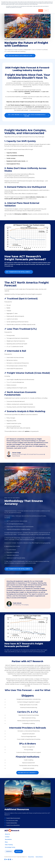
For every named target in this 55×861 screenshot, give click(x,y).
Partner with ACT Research (27, 772)
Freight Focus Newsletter (13, 825)
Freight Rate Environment (13, 818)
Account (18, 851)
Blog (6, 842)
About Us (7, 834)
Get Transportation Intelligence (18, 271)
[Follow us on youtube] (6, 859)
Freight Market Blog (11, 822)
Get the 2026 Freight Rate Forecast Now (20, 55)
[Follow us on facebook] (10, 859)
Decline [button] (46, 10)
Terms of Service (39, 856)
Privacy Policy (31, 856)
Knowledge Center (10, 847)
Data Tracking (9, 844)
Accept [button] (40, 10)
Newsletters (8, 839)
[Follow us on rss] (12, 859)
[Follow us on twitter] (8, 859)
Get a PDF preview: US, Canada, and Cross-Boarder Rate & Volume (28, 115)
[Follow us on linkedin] (5, 859)
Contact (7, 836)
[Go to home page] (11, 830)
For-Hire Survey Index (12, 820)
